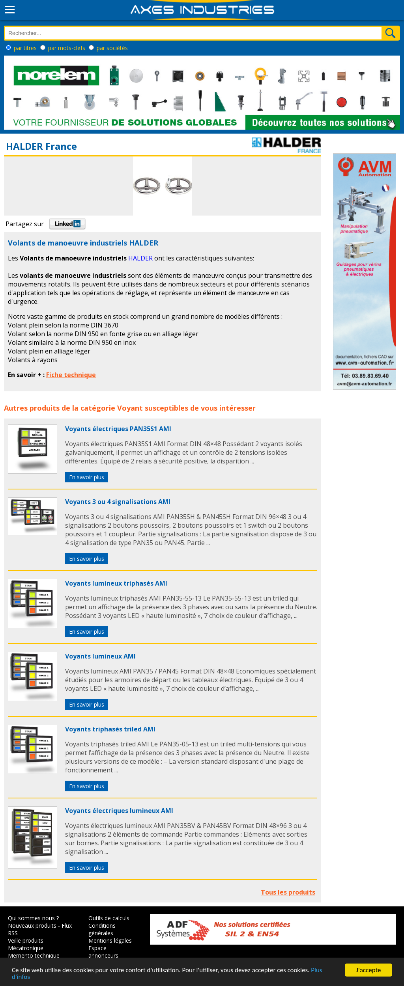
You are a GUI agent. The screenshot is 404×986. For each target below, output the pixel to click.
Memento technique (34, 955)
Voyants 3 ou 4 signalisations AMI (117, 501)
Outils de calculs (108, 918)
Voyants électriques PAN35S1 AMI (118, 428)
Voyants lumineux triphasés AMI (116, 583)
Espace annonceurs (103, 951)
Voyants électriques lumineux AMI (119, 810)
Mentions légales (110, 940)
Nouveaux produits (32, 925)
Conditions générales (102, 929)
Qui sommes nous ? (33, 918)
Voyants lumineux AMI (100, 656)
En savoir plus (86, 477)
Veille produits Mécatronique (25, 944)
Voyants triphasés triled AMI (110, 729)
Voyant (130, 408)
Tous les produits (288, 892)
